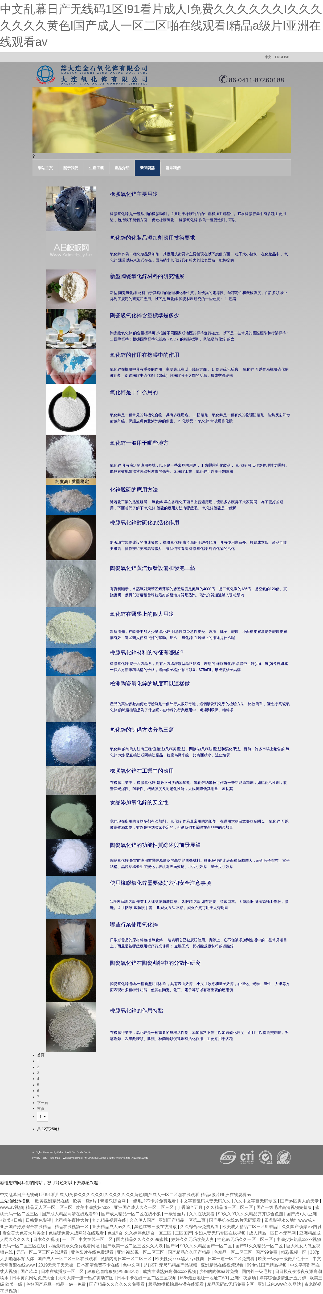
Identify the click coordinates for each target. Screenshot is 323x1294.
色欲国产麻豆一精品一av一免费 (56, 1284)
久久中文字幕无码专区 (256, 1201)
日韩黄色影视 (39, 1220)
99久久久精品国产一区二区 (206, 1246)
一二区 (69, 1239)
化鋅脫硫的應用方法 (134, 490)
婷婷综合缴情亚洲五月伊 (283, 1278)
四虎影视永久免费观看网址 (74, 1246)
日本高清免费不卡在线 (98, 1265)
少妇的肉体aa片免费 (219, 1271)
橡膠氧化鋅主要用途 (134, 194)
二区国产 (183, 1233)
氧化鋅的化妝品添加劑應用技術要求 (152, 238)
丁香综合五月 (190, 1207)
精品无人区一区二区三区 (49, 1207)
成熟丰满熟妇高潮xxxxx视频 (170, 1271)
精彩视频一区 (294, 1252)
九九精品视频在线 (109, 1220)
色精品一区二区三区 (233, 1252)
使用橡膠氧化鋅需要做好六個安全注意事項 (160, 883)
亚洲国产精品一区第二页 (183, 1220)
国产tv (172, 1246)
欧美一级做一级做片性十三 (284, 1258)
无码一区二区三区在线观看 (42, 1252)
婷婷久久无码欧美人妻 (193, 1239)
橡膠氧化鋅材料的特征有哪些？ (147, 652)
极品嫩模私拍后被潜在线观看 (176, 1284)
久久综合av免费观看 (200, 1226)
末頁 (40, 1108)
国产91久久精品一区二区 (259, 1246)
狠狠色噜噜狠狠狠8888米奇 (113, 1271)
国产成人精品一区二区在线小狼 (131, 1214)
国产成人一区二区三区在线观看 (68, 1258)
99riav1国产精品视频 (267, 1265)
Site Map (55, 1158)
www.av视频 (11, 1207)
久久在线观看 (202, 1214)
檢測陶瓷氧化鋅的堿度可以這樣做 (150, 683)
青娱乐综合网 (113, 1201)
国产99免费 (267, 1252)
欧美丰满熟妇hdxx (94, 1207)
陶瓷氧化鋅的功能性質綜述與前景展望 (155, 845)
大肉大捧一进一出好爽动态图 (86, 1278)
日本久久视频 (46, 1239)
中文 (268, 57)
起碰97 (150, 1265)
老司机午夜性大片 (72, 1220)
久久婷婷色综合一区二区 (149, 1233)
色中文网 (132, 1265)
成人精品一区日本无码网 (273, 1233)
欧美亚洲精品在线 (52, 1201)
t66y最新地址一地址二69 (204, 1278)
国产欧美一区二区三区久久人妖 (133, 1246)
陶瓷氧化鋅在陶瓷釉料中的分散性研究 (155, 963)
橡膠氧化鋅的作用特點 (136, 1010)
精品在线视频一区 (72, 1226)
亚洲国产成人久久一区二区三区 (144, 1207)
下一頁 (42, 1103)
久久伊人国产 (143, 1220)
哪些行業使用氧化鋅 (134, 924)
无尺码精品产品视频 (178, 1265)
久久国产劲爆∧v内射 (301, 1226)
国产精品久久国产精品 (189, 1252)
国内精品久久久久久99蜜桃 (142, 1239)
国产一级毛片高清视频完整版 (284, 1207)
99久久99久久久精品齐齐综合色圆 (251, 1214)
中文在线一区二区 (96, 1239)
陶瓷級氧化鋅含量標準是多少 (144, 315)
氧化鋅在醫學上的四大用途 (142, 614)
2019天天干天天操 (56, 1265)
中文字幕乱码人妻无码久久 (205, 1201)
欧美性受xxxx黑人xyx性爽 (180, 1258)
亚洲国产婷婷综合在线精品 (26, 1226)
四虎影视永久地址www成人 (290, 1220)
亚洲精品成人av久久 (112, 1226)
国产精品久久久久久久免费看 (117, 1284)
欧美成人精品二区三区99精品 (250, 1226)
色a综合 (114, 1233)
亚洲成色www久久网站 (280, 1284)
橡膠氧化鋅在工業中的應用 (142, 771)
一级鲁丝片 (175, 1214)
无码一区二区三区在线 (24, 1246)
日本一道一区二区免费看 (232, 1258)
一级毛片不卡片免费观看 (153, 1201)
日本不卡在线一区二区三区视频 (147, 1278)
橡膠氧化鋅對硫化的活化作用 (144, 522)
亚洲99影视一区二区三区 (141, 1252)
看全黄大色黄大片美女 (24, 1233)
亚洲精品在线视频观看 (222, 1265)
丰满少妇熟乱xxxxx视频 (298, 1239)
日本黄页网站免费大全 (34, 1278)
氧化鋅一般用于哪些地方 (139, 443)
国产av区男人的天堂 (300, 1201)
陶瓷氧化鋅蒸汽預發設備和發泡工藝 (152, 568)
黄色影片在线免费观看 (93, 1252)
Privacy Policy (39, 1158)
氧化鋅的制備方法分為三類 (142, 730)
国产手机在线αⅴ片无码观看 (235, 1220)
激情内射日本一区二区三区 (127, 1258)
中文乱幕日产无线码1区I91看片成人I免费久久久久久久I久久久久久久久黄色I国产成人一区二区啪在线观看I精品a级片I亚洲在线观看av (161, 25)
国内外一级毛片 (257, 1271)
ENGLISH (282, 57)
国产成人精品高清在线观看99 (70, 1214)
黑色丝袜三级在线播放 (156, 1226)
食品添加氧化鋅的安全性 (139, 802)
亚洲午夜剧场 (243, 1278)
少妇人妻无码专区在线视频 (220, 1233)
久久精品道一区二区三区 (230, 1207)
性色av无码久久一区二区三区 (245, 1239)
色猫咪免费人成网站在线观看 (76, 1233)
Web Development (73, 1158)
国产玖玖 (30, 1271)
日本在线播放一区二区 (63, 1271)
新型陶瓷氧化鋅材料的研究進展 (147, 276)
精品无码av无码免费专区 (231, 1284)
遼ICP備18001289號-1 (96, 1158)
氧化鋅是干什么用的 (134, 392)
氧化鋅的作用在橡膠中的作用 (144, 355)
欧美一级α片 (85, 1201)
